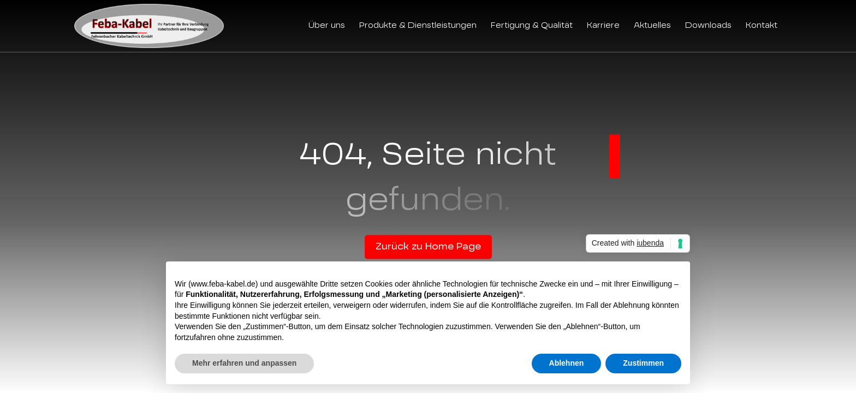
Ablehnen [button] (566, 363)
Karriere (603, 25)
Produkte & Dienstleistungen (418, 25)
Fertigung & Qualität (532, 25)
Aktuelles (652, 25)
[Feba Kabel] (149, 26)
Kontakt (761, 25)
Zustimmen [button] (643, 363)
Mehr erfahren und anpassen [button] (244, 363)
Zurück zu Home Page (428, 247)
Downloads (708, 25)
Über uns (326, 25)
